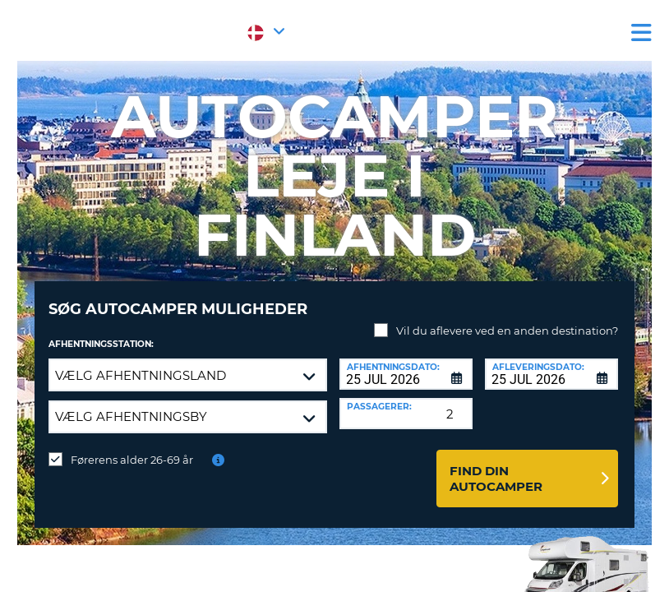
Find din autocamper (496, 466)
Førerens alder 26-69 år (132, 447)
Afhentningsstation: (101, 331)
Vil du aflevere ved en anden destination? (507, 318)
